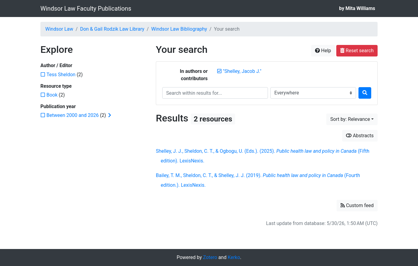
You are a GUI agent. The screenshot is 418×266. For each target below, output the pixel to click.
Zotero (210, 257)
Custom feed (357, 205)
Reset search (357, 50)
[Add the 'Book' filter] (51, 95)
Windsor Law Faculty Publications (85, 8)
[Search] (364, 93)
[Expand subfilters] (109, 115)
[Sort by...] (352, 119)
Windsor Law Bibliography (179, 29)
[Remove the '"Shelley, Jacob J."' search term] (242, 71)
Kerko (234, 257)
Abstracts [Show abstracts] (360, 135)
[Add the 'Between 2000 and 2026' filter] (72, 115)
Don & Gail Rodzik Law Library (112, 29)
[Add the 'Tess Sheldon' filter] (60, 74)
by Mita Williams (357, 8)
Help (323, 50)
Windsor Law (59, 29)
